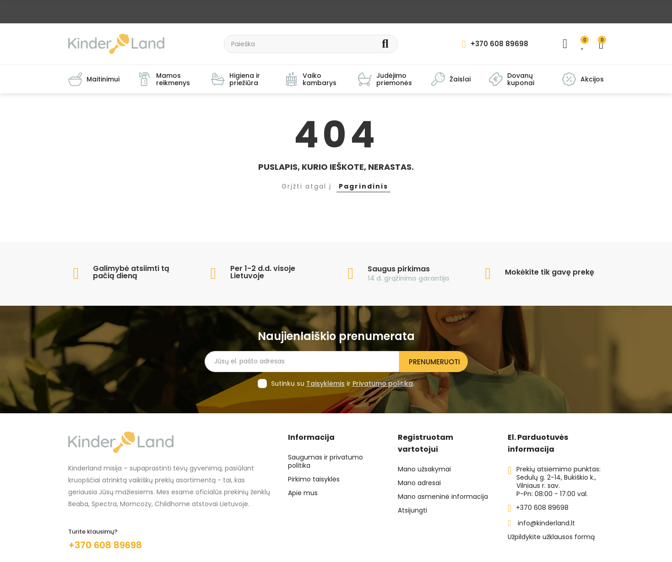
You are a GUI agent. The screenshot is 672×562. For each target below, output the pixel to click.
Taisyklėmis (325, 383)
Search (385, 44)
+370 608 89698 (105, 545)
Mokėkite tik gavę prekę (549, 272)
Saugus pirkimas (399, 269)
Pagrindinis (363, 186)
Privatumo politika (382, 383)
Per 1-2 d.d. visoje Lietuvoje (262, 272)
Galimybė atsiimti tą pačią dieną (131, 272)
